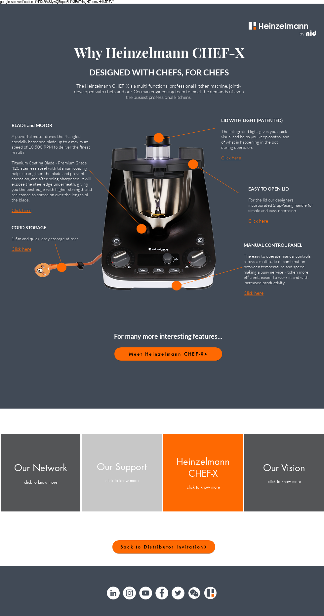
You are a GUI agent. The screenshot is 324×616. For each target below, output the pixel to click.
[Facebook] (161, 593)
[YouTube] (145, 593)
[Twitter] (178, 593)
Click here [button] (21, 210)
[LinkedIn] (113, 593)
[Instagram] (129, 593)
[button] (141, 229)
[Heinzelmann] (210, 593)
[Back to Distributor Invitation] (163, 546)
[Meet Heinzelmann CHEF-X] (168, 354)
